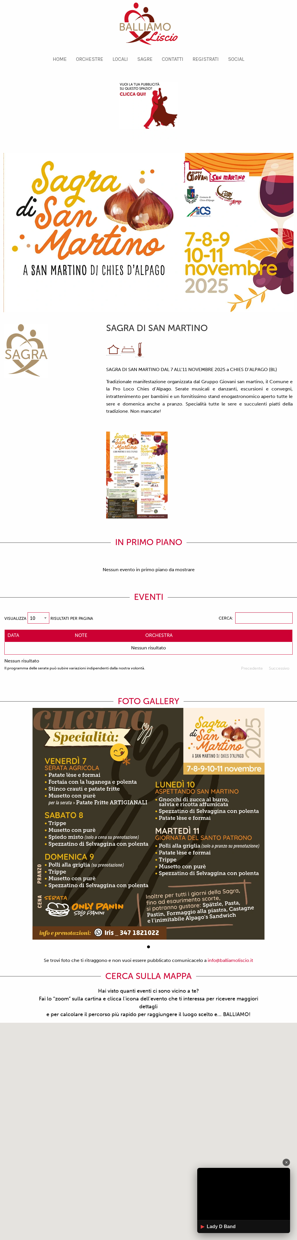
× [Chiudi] (286, 1162)
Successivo (279, 668)
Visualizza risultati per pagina (48, 618)
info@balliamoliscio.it (230, 960)
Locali (120, 59)
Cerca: (256, 618)
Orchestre (89, 59)
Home (60, 59)
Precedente (252, 668)
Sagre (145, 59)
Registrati (206, 59)
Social (236, 59)
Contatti (172, 59)
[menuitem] (59, 59)
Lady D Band (218, 1226)
